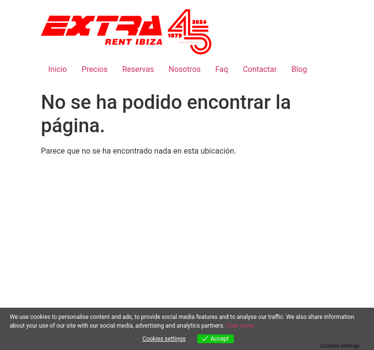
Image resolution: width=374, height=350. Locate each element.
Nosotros (184, 69)
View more (240, 325)
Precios (94, 69)
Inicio (57, 69)
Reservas (138, 69)
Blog (299, 69)
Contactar (260, 69)
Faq (221, 69)
